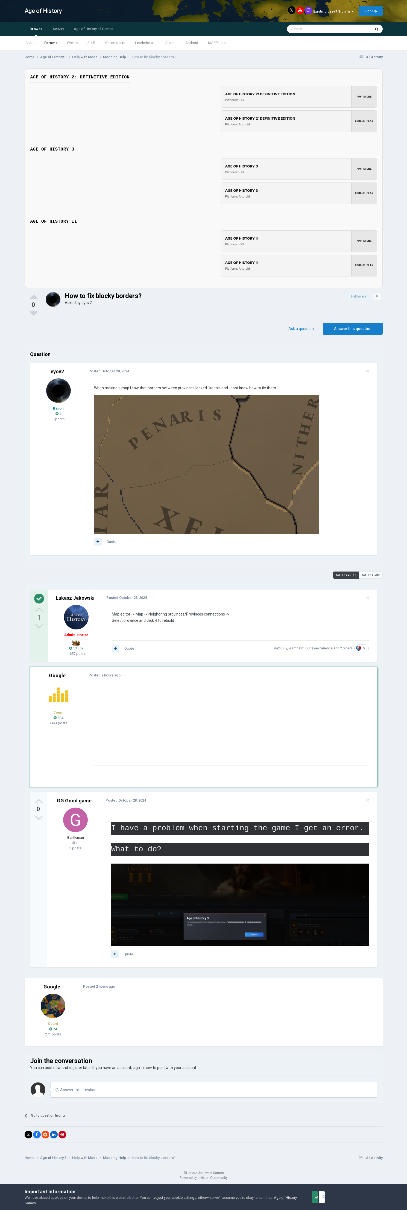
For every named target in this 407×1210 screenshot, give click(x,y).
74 (53, 1031)
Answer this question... (77, 1092)
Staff (91, 43)
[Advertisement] (189, 727)
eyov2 (86, 303)
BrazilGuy (284, 648)
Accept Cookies (322, 1197)
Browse (36, 31)
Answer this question (352, 328)
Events (72, 43)
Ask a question (301, 328)
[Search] (316, 29)
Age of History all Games (93, 29)
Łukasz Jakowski (75, 598)
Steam (170, 43)
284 (58, 718)
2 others (350, 648)
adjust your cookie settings (174, 1198)
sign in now (142, 1070)
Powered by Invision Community (204, 1180)
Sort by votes (346, 574)
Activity (58, 29)
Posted (105, 371)
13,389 (76, 648)
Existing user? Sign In (333, 11)
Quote (107, 542)
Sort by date (371, 574)
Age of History (43, 10)
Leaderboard (145, 43)
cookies (57, 1198)
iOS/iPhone (217, 43)
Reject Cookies (363, 1197)
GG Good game (74, 800)
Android (191, 43)
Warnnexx (300, 648)
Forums (50, 43)
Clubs (29, 43)
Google (57, 675)
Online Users (115, 43)
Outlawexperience (323, 648)
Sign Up (370, 11)
